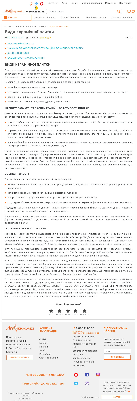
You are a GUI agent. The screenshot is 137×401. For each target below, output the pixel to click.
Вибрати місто (18, 357)
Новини (43, 347)
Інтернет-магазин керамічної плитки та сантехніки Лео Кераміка (25, 396)
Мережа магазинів (16, 341)
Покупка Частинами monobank (83, 363)
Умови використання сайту (84, 345)
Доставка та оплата (83, 337)
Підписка (117, 357)
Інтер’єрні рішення (44, 18)
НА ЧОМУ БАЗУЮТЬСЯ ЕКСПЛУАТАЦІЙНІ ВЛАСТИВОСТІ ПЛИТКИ (45, 48)
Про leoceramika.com (18, 345)
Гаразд (116, 397)
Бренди (43, 343)
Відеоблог (45, 354)
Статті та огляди (14, 37)
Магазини (110, 3)
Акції (64, 3)
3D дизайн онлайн (70, 18)
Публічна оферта (82, 340)
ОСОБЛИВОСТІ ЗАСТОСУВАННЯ (25, 58)
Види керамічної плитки (20, 44)
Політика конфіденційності (82, 356)
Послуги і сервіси (122, 18)
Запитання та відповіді (85, 351)
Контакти (11, 352)
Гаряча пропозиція (91, 3)
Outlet (42, 340)
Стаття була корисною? (68, 304)
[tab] (31, 4)
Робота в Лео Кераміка (19, 348)
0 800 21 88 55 (35, 12)
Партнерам (125, 3)
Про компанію (14, 337)
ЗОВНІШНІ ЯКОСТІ (18, 53)
